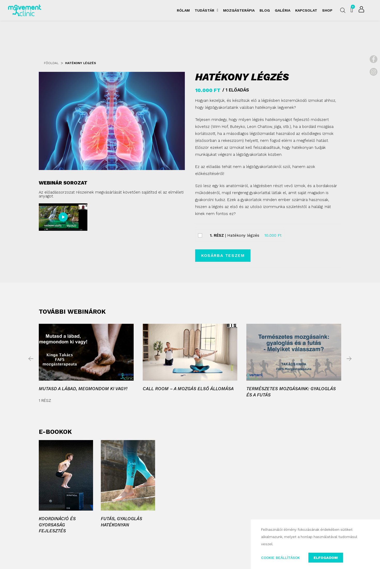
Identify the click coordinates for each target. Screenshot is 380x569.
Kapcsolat (306, 10)
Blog (265, 10)
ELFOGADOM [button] (326, 558)
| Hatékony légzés (234, 235)
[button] (31, 358)
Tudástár (206, 10)
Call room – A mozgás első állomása (188, 388)
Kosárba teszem (223, 255)
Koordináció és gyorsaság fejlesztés (57, 525)
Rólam (183, 10)
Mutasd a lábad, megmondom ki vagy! (83, 388)
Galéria (282, 10)
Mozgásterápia (239, 10)
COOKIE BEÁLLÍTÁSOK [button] (280, 558)
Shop (327, 10)
